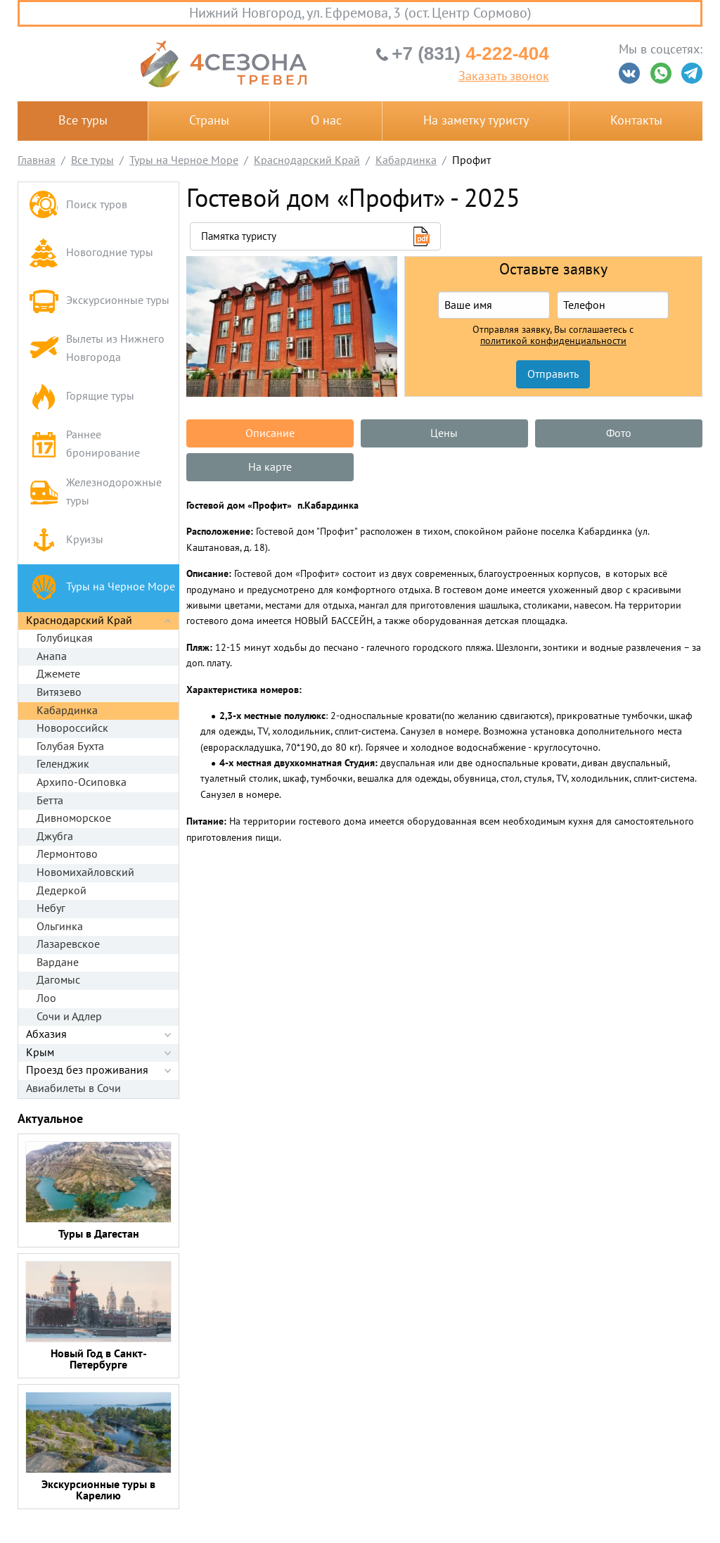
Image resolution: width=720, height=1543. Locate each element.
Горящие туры (81, 396)
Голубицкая (65, 638)
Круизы (66, 540)
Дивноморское (74, 818)
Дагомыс (58, 980)
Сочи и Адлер (69, 1016)
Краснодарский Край (79, 620)
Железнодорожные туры (95, 491)
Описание (270, 433)
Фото (618, 433)
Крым (40, 1052)
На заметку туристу (476, 120)
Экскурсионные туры (99, 300)
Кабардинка (67, 710)
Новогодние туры (91, 253)
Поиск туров (78, 205)
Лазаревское (68, 944)
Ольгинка (60, 926)
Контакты (636, 120)
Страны (209, 120)
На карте (270, 467)
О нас (326, 120)
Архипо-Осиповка (82, 782)
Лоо (46, 998)
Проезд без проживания (87, 1070)
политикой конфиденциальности (553, 341)
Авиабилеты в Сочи (73, 1088)
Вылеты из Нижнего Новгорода (97, 348)
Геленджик (63, 764)
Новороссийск (72, 728)
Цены (444, 433)
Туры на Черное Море (102, 587)
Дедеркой (61, 890)
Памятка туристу (238, 236)
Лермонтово (67, 854)
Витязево (59, 692)
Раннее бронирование (84, 443)
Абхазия (46, 1034)
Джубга (55, 836)
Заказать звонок (503, 76)
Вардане (58, 962)
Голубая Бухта (70, 746)
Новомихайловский (85, 872)
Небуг (51, 908)
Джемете (58, 674)
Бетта (50, 800)
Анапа (52, 656)
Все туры (83, 120)
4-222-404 (470, 53)
